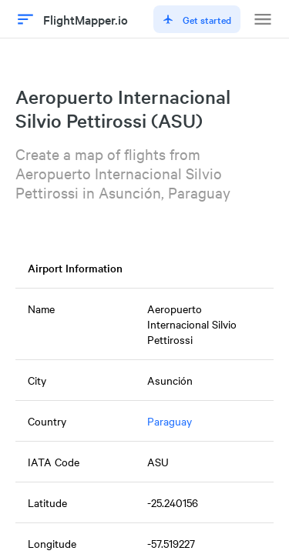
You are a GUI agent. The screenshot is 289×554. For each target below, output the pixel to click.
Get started (197, 19)
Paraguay (169, 421)
